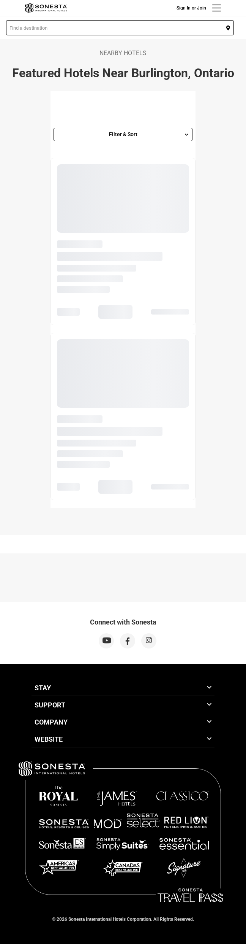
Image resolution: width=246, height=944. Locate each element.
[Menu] (216, 8)
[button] (120, 27)
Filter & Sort (149, 134)
